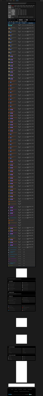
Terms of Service (20, 389)
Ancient (22, 21)
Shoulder (18, 12)
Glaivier (31, 5)
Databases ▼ (10, 0)
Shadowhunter (16, 8)
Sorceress (13, 7)
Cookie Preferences (16, 391)
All (9, 21)
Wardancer (24, 5)
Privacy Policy (24, 389)
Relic (19, 21)
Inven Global (4, 0)
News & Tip (7, 0)
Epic (13, 21)
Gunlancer (18, 5)
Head (16, 12)
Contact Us (16, 389)
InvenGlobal (17, 0)
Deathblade (13, 8)
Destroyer (15, 5)
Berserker (13, 5)
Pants (23, 12)
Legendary (16, 21)
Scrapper (27, 5)
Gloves (25, 12)
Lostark (1, 0)
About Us (12, 389)
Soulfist (29, 5)
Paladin (21, 5)
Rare (11, 21)
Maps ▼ (14, 0)
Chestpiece (21, 12)
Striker (33, 5)
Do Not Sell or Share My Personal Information (24, 391)
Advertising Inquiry (30, 389)
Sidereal (25, 21)
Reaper (20, 8)
